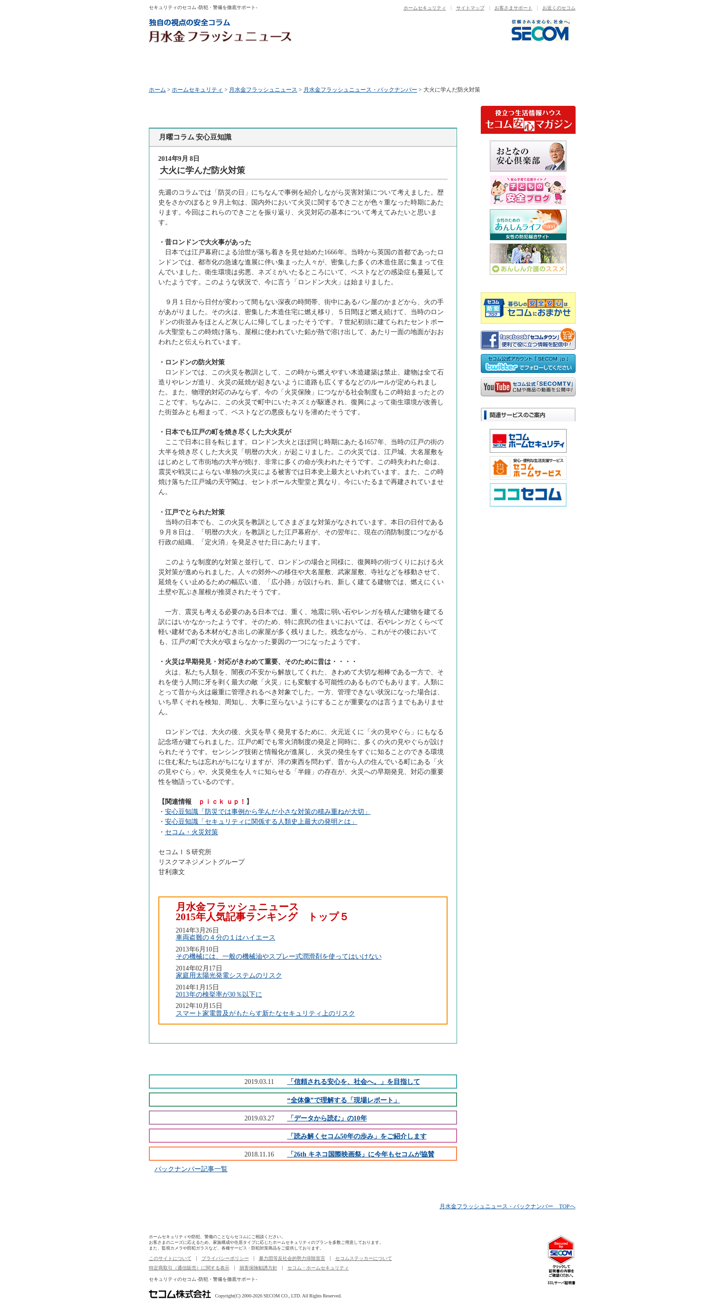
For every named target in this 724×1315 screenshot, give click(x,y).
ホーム (157, 89)
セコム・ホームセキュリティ (318, 1267)
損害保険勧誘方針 (258, 1267)
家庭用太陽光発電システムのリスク (229, 975)
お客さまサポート (513, 7)
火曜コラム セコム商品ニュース (256, 65)
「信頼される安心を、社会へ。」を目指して (353, 1081)
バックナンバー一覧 (540, 65)
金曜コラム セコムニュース (469, 65)
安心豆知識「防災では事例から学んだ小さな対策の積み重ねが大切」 (268, 811)
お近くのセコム (559, 7)
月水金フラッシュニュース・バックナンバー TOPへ (507, 1206)
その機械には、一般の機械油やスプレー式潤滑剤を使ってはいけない (279, 956)
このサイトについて (170, 1258)
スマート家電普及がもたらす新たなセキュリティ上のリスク (265, 1013)
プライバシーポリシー (225, 1258)
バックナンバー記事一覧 (191, 1169)
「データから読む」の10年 (327, 1118)
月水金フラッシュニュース (263, 89)
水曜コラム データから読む (327, 65)
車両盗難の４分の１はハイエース (225, 937)
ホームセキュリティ (424, 7)
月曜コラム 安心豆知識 (184, 65)
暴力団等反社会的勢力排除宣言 (292, 1258)
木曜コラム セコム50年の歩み (398, 65)
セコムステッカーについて (363, 1258)
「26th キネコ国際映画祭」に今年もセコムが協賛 (360, 1154)
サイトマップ (470, 7)
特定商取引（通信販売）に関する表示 (189, 1267)
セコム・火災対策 (191, 832)
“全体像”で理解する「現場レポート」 (343, 1100)
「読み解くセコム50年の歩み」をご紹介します (357, 1136)
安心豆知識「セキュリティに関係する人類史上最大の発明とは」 (261, 821)
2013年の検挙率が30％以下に (219, 994)
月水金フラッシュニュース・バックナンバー (360, 89)
